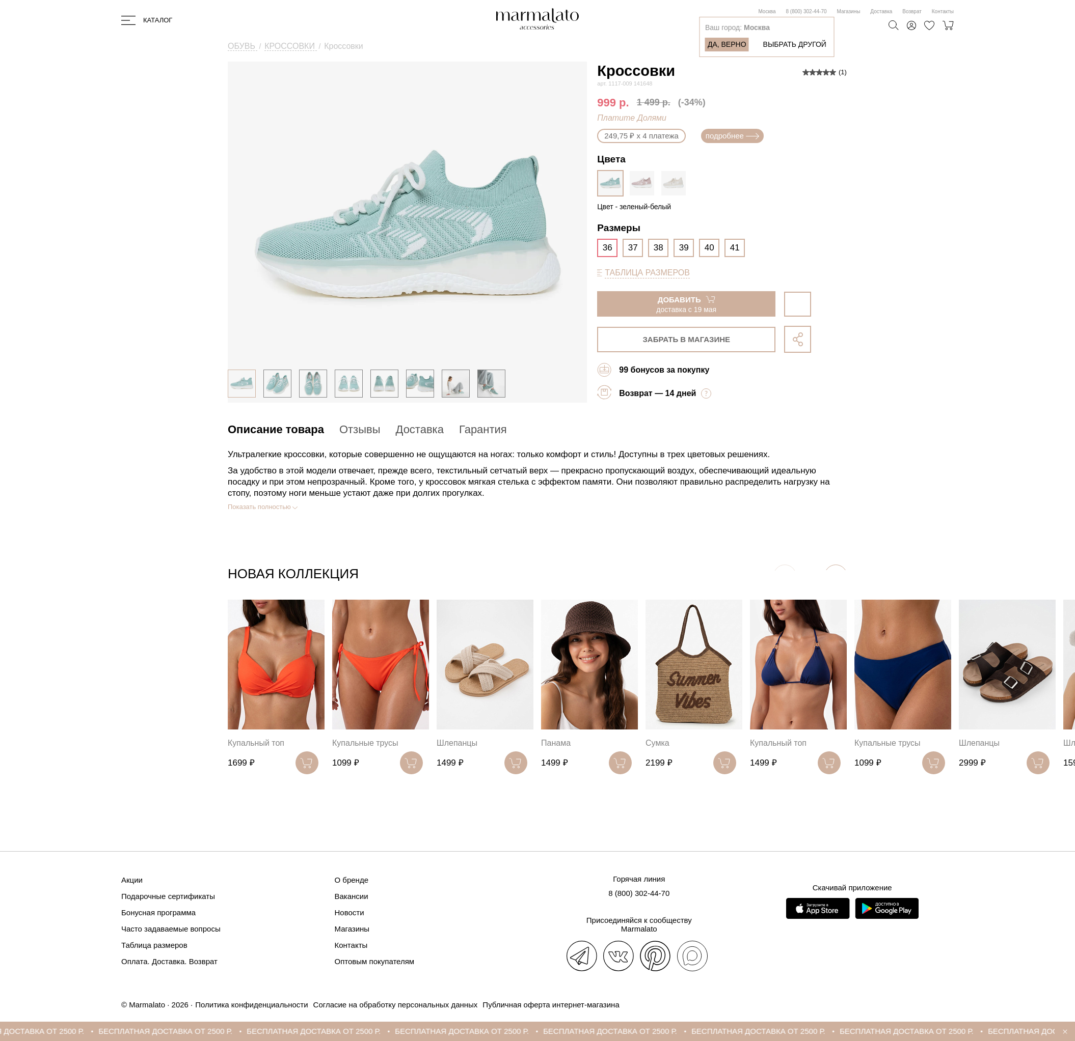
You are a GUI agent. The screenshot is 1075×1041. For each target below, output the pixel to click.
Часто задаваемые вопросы (171, 928)
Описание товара (276, 429)
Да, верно (727, 44)
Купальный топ (256, 743)
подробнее (732, 135)
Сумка (657, 743)
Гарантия (483, 429)
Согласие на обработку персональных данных (395, 1004)
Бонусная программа (158, 912)
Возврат (912, 11)
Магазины (849, 11)
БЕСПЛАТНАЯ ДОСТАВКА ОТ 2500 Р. (180, 1031)
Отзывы (360, 429)
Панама (556, 743)
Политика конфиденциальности (251, 1004)
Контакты (943, 11)
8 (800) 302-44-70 (806, 11)
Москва (766, 11)
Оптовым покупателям (375, 961)
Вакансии (351, 896)
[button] (835, 576)
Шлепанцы (457, 743)
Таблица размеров (154, 945)
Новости (349, 912)
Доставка (881, 11)
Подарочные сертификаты (168, 896)
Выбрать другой (794, 44)
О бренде (352, 880)
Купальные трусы (365, 743)
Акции (132, 880)
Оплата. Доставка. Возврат (169, 961)
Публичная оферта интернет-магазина (550, 1004)
